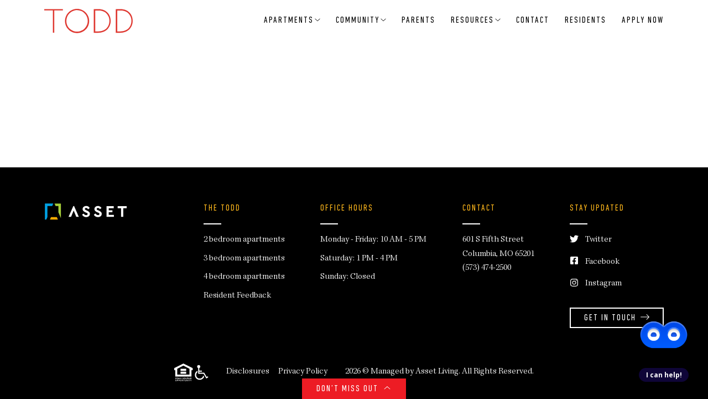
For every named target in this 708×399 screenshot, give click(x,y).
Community (361, 20)
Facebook (595, 262)
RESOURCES (476, 20)
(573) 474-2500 (486, 268)
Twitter (591, 240)
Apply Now (643, 20)
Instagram (596, 284)
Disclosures (247, 371)
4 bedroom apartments (244, 277)
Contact (532, 20)
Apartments (292, 20)
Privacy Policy (302, 371)
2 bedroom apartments (244, 240)
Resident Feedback (237, 295)
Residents (585, 20)
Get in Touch (616, 318)
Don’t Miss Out (354, 389)
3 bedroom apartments (244, 258)
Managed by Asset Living (415, 371)
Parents (418, 20)
